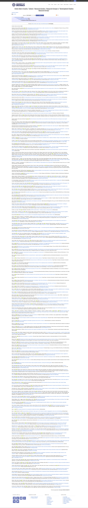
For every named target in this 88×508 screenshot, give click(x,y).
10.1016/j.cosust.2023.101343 (54, 160)
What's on (48, 500)
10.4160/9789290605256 (17, 363)
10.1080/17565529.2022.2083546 (36, 389)
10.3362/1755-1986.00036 (54, 374)
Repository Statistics (15, 12)
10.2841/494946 (34, 126)
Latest (58, 4)
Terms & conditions (66, 502)
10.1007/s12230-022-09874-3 (47, 481)
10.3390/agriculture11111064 (34, 460)
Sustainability (49, 504)
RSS (57, 15)
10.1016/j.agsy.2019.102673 (55, 184)
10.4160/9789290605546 (56, 207)
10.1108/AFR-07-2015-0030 (32, 450)
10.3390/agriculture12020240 (41, 53)
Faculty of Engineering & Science (22, 18)
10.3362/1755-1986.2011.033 (42, 284)
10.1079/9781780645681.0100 (23, 218)
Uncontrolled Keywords (44, 23)
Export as (24, 15)
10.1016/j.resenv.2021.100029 (47, 475)
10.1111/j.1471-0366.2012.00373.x (23, 247)
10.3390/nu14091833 (50, 108)
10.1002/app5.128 (19, 156)
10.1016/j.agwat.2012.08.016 (55, 212)
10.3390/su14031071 (42, 56)
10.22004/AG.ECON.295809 (17, 60)
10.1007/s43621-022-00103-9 (29, 181)
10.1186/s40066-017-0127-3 (17, 457)
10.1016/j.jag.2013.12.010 (64, 478)
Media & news (49, 502)
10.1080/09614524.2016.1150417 (32, 29)
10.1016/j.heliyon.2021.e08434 (38, 453)
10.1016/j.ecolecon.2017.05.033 (24, 228)
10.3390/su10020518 (38, 221)
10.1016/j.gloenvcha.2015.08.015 (49, 354)
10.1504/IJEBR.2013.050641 (43, 287)
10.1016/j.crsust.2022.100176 (42, 178)
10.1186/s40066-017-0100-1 (51, 95)
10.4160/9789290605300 (41, 397)
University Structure (18, 17)
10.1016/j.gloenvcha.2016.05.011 (47, 241)
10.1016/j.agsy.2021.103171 (17, 225)
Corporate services (50, 501)
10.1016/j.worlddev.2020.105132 (18, 321)
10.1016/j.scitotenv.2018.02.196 (52, 82)
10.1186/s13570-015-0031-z (52, 301)
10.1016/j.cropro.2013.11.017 (33, 438)
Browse (55, 4)
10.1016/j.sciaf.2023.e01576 (47, 187)
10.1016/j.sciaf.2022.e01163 (43, 298)
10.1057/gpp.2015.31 (57, 484)
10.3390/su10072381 (53, 204)
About (52, 4)
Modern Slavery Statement (67, 500)
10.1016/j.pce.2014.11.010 (51, 190)
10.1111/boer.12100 (39, 76)
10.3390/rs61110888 (57, 487)
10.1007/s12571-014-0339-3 (62, 469)
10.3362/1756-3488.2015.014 (42, 40)
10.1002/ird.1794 (57, 129)
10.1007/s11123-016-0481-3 (45, 444)
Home (49, 4)
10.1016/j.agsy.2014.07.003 (37, 386)
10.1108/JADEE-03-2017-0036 (26, 238)
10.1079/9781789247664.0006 (49, 415)
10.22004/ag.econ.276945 (50, 66)
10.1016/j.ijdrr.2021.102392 (53, 147)
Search (61, 4)
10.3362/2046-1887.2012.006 (24, 357)
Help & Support (66, 4)
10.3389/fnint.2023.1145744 (64, 231)
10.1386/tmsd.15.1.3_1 (45, 144)
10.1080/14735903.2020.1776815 (18, 73)
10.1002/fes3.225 (60, 92)
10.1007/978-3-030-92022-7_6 (28, 394)
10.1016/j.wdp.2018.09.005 (40, 400)
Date (32, 23)
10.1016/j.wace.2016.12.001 (53, 79)
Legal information (66, 501)
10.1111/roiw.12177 (16, 193)
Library (75, 4)
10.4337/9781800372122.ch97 (46, 327)
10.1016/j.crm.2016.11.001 (44, 135)
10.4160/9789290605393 (27, 403)
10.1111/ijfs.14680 (63, 141)
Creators (35, 23)
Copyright (64, 503)
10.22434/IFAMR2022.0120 (23, 367)
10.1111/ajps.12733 (47, 111)
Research (71, 4)
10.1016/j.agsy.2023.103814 (44, 234)
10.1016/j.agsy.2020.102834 (17, 407)
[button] (40, 15)
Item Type (38, 23)
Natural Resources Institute (23, 19)
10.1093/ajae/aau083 (33, 447)
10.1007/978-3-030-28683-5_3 (22, 123)
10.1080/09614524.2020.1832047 (18, 104)
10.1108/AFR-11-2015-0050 (48, 290)
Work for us (49, 503)
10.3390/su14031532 (35, 463)
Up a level (14, 14)
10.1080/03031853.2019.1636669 (45, 100)
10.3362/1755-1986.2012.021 (44, 244)
